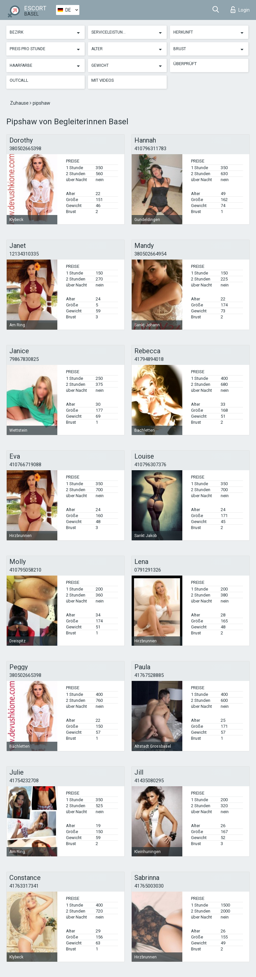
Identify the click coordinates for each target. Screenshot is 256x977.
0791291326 (147, 570)
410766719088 (25, 465)
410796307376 (150, 465)
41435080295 (149, 781)
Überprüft (185, 63)
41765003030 (149, 886)
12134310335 (24, 254)
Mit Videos (102, 80)
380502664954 (150, 254)
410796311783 (150, 149)
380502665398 (25, 149)
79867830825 (24, 359)
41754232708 (24, 781)
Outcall (19, 80)
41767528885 (149, 675)
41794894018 (149, 359)
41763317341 (24, 886)
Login (240, 9)
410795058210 (25, 570)
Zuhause (20, 103)
